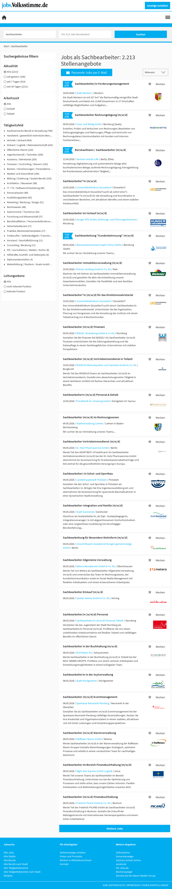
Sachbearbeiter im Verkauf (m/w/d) (85, 213)
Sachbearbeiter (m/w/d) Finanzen (84, 327)
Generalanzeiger (125, 856)
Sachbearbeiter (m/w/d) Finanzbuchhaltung (90, 797)
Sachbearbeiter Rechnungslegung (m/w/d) (101, 115)
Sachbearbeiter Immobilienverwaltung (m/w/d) (92, 263)
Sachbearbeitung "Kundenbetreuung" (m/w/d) (104, 235)
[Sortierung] (152, 72)
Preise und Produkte (71, 856)
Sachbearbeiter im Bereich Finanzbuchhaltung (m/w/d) (97, 765)
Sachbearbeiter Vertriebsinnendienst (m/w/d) (91, 441)
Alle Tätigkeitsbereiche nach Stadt (22, 871)
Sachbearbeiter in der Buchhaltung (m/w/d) (90, 646)
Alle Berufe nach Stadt (16, 864)
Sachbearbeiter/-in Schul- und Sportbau (88, 473)
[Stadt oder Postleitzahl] (85, 34)
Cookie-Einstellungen (154, 885)
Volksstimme (123, 852)
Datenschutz (117, 885)
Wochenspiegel (124, 871)
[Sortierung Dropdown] (164, 72)
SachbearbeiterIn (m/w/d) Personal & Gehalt (90, 394)
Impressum (133, 885)
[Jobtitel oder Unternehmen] (29, 34)
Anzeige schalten (157, 5)
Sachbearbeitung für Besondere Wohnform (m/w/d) (95, 537)
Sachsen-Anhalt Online (128, 860)
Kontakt (64, 864)
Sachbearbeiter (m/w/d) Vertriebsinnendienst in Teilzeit (98, 359)
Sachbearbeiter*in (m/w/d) (80, 181)
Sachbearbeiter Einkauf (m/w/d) (83, 592)
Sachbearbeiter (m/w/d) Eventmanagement (90, 697)
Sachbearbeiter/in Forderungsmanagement (102, 83)
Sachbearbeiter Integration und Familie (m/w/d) (93, 505)
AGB (105, 885)
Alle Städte (10, 856)
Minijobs (8, 875)
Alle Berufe (10, 860)
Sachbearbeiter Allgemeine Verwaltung (87, 560)
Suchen (140, 34)
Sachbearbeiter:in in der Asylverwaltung (88, 674)
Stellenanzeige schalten (73, 852)
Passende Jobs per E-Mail (86, 72)
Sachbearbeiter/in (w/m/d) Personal (85, 614)
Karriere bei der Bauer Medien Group (135, 875)
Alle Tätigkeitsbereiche (16, 868)
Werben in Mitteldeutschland (75, 860)
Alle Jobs (9, 852)
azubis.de (121, 864)
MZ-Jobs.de (122, 868)
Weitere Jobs (115, 828)
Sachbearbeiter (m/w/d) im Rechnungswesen (91, 417)
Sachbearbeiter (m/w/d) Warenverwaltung (89, 733)
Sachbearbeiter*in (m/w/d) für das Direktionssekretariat (98, 295)
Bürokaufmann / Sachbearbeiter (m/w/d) (100, 150)
